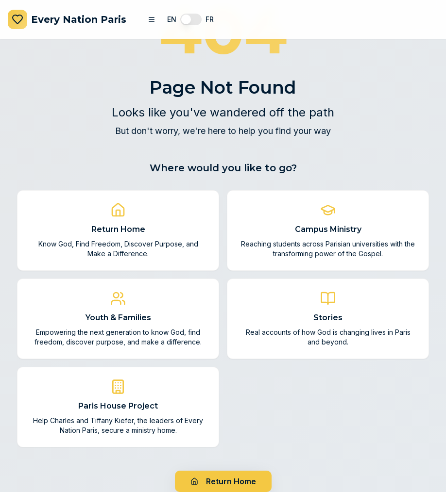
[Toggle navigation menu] (151, 19)
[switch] (191, 19)
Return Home (223, 481)
